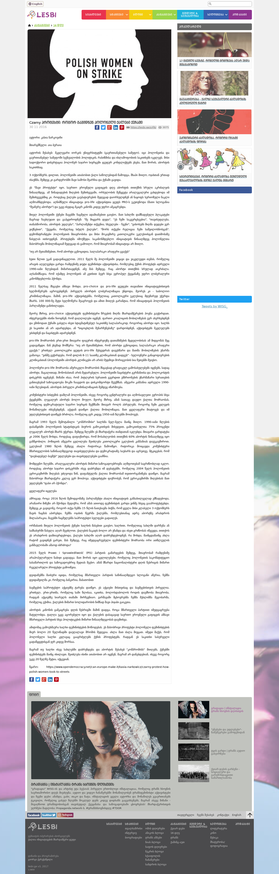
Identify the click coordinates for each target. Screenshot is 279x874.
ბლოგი (138, 14)
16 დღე (58, 25)
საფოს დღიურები (156, 846)
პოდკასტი (239, 14)
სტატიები (116, 14)
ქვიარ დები (177, 828)
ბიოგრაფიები (133, 837)
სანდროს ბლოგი (155, 864)
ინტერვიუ (131, 832)
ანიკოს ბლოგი (154, 832)
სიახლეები (93, 14)
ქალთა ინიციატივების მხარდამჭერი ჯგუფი (52, 839)
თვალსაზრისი (133, 828)
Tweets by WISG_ (215, 306)
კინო (213, 832)
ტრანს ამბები (153, 837)
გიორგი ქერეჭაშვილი (40, 859)
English (37, 4)
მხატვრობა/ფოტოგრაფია (219, 844)
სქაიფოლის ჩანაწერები (152, 857)
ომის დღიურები (155, 828)
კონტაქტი (223, 814)
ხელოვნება (216, 14)
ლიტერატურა (218, 828)
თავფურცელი (185, 814)
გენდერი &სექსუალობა (190, 14)
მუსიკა (214, 837)
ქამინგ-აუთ (177, 842)
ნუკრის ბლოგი (154, 851)
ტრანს (174, 837)
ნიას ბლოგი (152, 842)
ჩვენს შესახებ (205, 814)
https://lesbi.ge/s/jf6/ (143, 127)
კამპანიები (164, 14)
